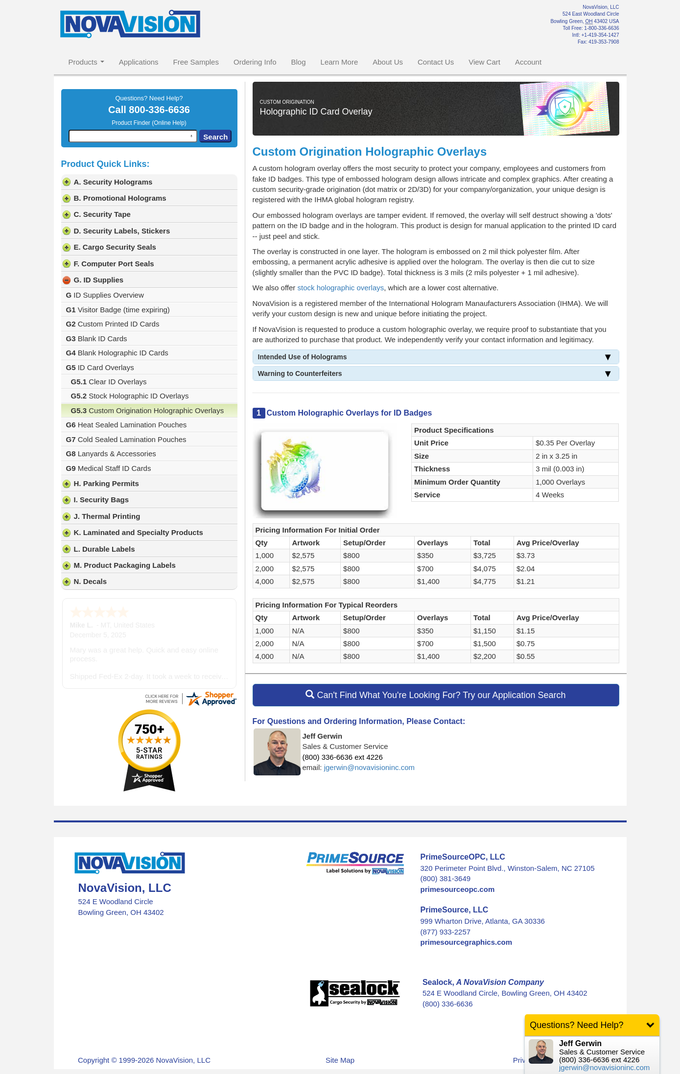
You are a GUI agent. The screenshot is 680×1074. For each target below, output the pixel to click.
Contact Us (436, 62)
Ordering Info (255, 62)
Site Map (340, 1039)
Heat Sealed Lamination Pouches (126, 424)
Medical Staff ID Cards (108, 468)
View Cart (484, 62)
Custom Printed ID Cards (113, 324)
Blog (298, 62)
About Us (388, 62)
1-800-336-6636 (601, 28)
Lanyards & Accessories (111, 453)
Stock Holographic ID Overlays (130, 396)
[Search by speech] (191, 136)
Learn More (339, 62)
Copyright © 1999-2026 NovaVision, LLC (144, 1039)
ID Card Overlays (100, 367)
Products (86, 62)
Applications (139, 62)
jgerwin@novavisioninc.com (369, 767)
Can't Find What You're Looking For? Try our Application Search (435, 695)
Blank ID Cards (96, 338)
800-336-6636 (159, 109)
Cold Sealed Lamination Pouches (126, 439)
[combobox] (133, 136)
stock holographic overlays (341, 287)
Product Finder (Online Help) (149, 122)
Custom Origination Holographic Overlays (147, 410)
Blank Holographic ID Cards (117, 353)
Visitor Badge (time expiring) (118, 309)
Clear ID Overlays (109, 381)
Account (528, 62)
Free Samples (196, 62)
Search (215, 137)
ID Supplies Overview (105, 295)
